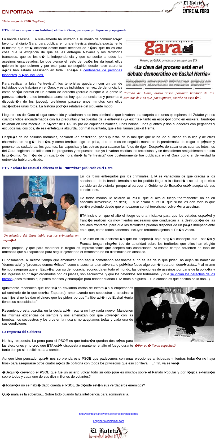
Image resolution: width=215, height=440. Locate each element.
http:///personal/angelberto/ (108, 413)
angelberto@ (108, 421)
